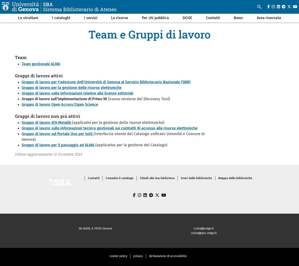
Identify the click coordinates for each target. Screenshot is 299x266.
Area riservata (269, 18)
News (238, 18)
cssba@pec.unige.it (204, 233)
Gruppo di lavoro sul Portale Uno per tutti (58, 134)
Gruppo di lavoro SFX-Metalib (47, 122)
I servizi (90, 18)
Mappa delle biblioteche (235, 178)
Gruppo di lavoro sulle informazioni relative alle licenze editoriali (77, 93)
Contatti (213, 18)
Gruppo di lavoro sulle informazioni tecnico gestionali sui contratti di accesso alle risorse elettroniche (109, 128)
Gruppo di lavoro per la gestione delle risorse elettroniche (71, 87)
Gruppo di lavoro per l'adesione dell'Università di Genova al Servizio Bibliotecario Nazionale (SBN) (106, 82)
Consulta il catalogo (120, 178)
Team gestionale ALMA (41, 64)
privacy (138, 256)
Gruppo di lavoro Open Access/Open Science (60, 104)
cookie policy (118, 256)
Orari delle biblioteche (196, 178)
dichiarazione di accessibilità (167, 256)
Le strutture (28, 18)
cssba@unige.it (204, 228)
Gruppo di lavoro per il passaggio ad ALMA (58, 145)
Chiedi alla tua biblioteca (157, 178)
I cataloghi (61, 18)
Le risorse (119, 18)
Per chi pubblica (155, 18)
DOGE (187, 18)
